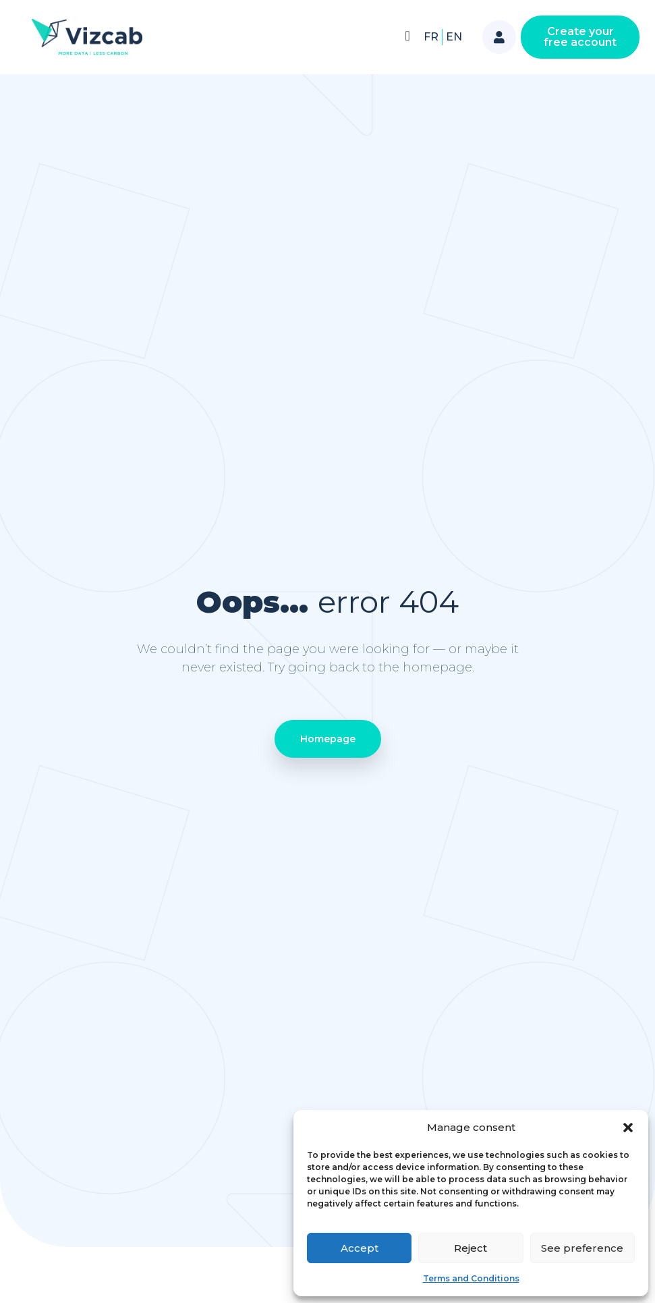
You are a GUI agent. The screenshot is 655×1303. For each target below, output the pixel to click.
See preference (582, 1248)
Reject (470, 1248)
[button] (628, 1127)
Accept (359, 1248)
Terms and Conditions (471, 1278)
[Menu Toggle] (407, 36)
